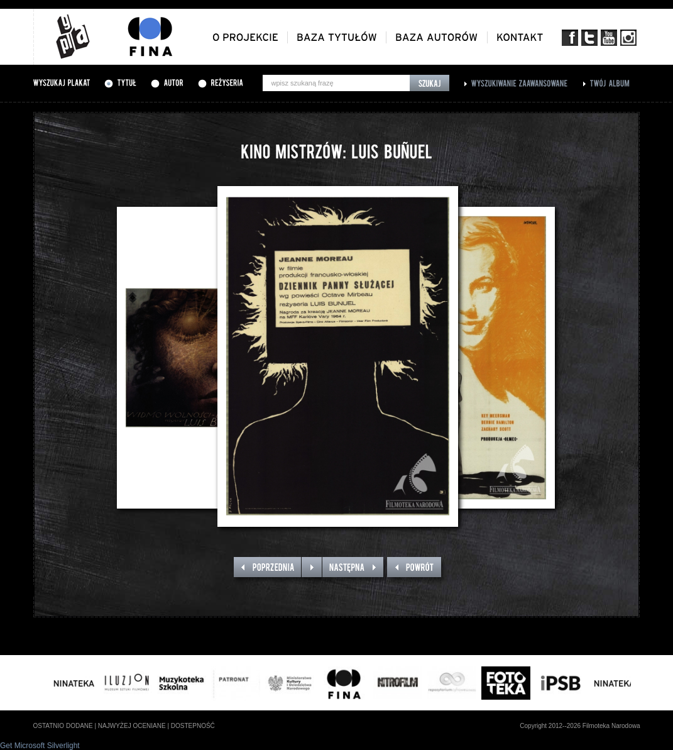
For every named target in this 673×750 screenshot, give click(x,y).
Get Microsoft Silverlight (40, 745)
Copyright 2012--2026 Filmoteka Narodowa (580, 725)
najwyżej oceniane (132, 725)
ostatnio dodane (63, 725)
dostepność (193, 725)
